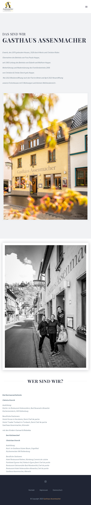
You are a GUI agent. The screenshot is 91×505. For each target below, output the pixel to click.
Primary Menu (86, 7)
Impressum (44, 490)
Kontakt (32, 490)
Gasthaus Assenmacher (52, 499)
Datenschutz (57, 490)
